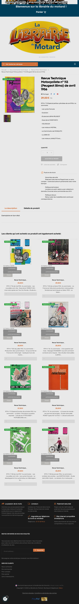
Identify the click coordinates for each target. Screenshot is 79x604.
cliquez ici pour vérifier (56, 585)
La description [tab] (11, 208)
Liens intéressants (8, 576)
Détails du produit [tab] (32, 208)
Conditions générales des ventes (45, 593)
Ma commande (7, 569)
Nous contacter (7, 566)
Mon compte (6, 571)
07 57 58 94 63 (40, 521)
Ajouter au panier (51, 158)
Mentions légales (28, 593)
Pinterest (57, 94)
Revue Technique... (20, 280)
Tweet (54, 94)
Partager (51, 94)
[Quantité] (47, 152)
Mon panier (5, 574)
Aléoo (61, 588)
